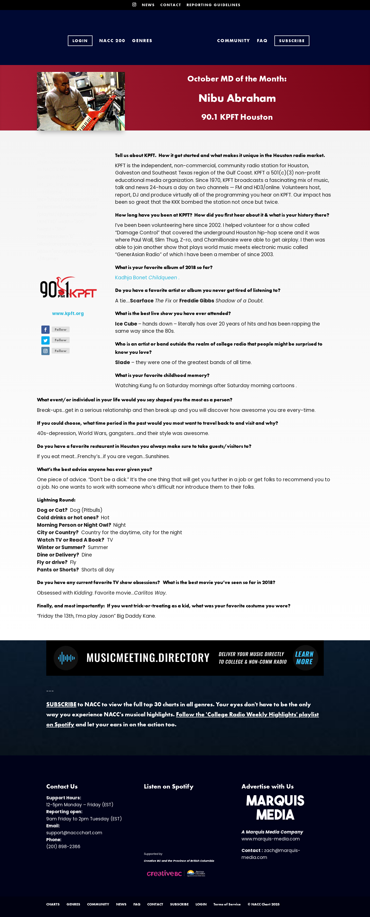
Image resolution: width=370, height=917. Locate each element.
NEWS (148, 5)
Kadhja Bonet (147, 277)
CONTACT (170, 5)
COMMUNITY (226, 38)
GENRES (149, 38)
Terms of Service (227, 904)
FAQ (255, 38)
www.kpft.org (68, 313)
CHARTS (53, 904)
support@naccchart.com (74, 833)
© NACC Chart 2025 (264, 904)
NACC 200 (119, 38)
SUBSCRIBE (179, 904)
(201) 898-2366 (63, 847)
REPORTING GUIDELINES (214, 5)
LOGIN (201, 904)
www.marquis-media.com (271, 839)
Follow (61, 329)
